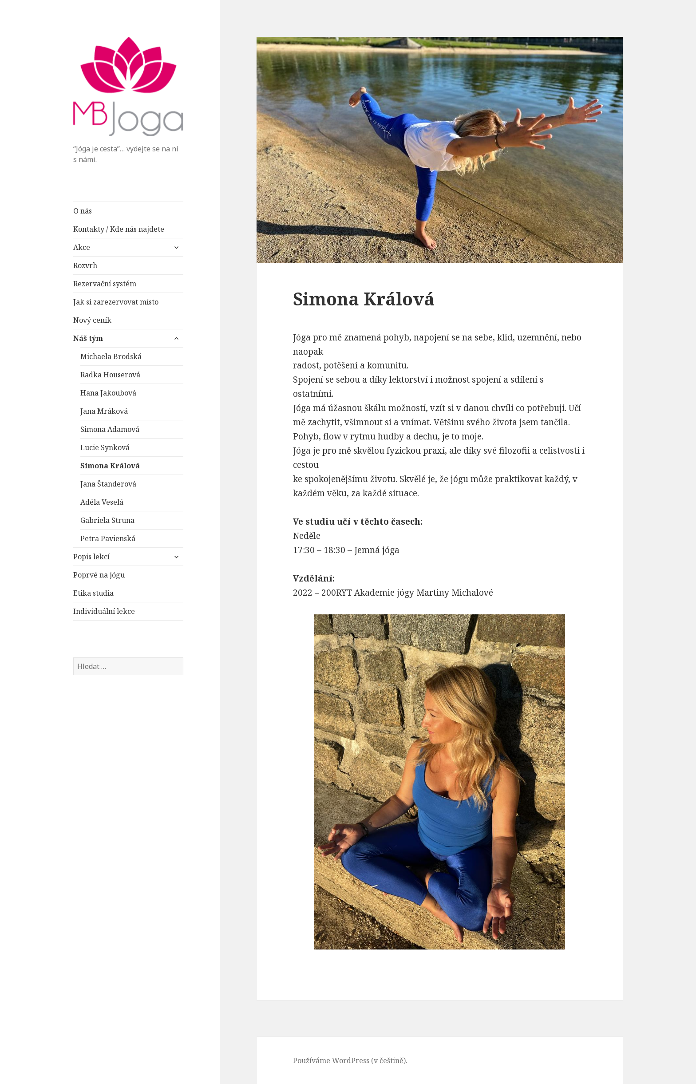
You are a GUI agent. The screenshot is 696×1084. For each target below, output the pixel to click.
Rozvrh (85, 265)
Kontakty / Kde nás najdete (118, 229)
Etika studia (93, 593)
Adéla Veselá (101, 502)
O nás (82, 211)
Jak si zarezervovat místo (115, 302)
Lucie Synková (105, 447)
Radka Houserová (110, 375)
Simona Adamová (109, 429)
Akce (81, 247)
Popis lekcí (91, 557)
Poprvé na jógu (99, 575)
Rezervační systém (104, 284)
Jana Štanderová (108, 484)
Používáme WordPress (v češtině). (350, 1060)
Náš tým (88, 338)
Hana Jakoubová (108, 393)
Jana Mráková (104, 411)
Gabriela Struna (107, 520)
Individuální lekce (104, 611)
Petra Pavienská (107, 538)
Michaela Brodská (111, 356)
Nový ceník (92, 320)
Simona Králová (110, 466)
